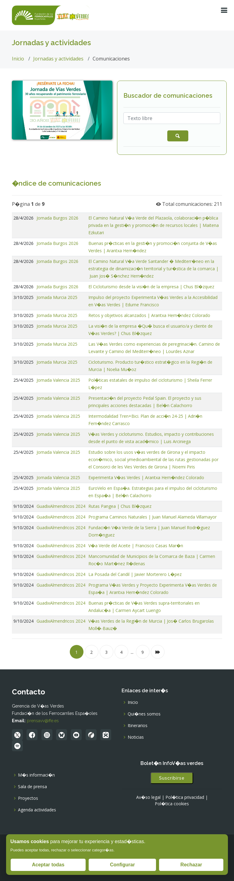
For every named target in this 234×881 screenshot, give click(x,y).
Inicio (18, 58)
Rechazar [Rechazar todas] (191, 864)
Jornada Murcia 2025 (57, 297)
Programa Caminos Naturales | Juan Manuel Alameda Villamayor (152, 517)
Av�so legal (148, 797)
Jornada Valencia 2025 (58, 380)
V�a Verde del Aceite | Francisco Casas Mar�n (135, 545)
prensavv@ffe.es (43, 720)
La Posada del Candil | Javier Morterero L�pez (135, 574)
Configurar (122, 864)
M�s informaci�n (36, 775)
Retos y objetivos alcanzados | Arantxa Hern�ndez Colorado (149, 315)
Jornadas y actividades (58, 58)
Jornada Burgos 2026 (57, 218)
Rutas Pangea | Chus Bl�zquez (119, 506)
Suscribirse (172, 778)
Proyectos (28, 798)
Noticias (136, 737)
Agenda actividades (37, 810)
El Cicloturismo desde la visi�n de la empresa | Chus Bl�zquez (151, 286)
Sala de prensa (32, 787)
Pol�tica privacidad (184, 797)
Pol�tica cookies (172, 804)
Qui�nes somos (144, 714)
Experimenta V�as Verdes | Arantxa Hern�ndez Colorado (146, 477)
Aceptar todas (48, 864)
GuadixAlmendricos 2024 (61, 506)
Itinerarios (137, 725)
